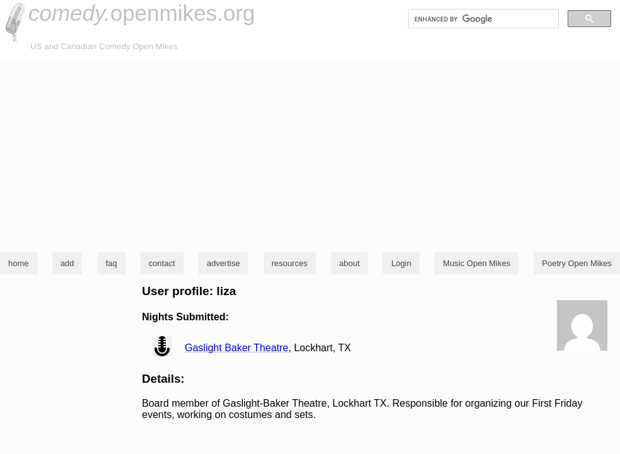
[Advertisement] (310, 154)
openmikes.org (141, 13)
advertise (223, 263)
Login (401, 263)
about (349, 263)
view (162, 346)
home (18, 263)
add (67, 263)
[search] (482, 19)
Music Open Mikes (476, 263)
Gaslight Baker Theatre (236, 347)
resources (290, 263)
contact (162, 263)
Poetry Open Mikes (577, 263)
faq (111, 263)
